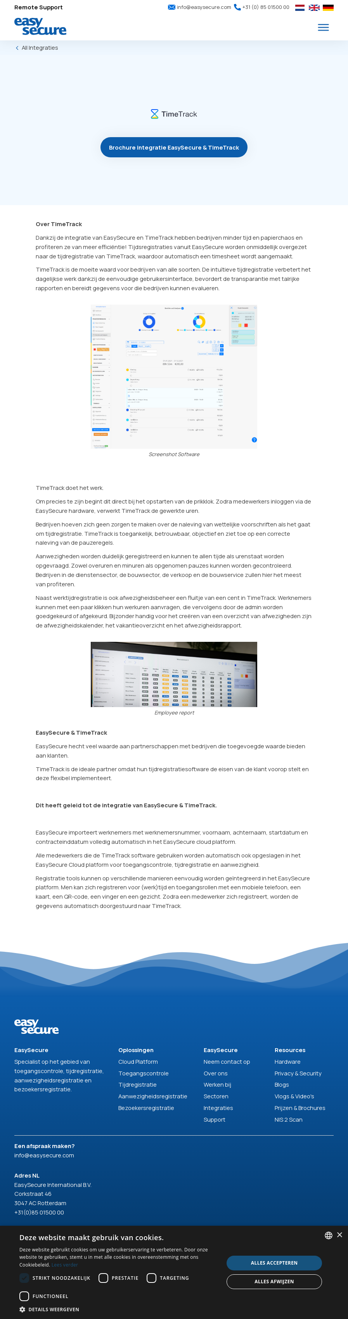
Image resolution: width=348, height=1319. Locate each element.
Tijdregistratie (137, 1084)
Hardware (288, 1061)
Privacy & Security (298, 1073)
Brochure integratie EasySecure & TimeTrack (174, 147)
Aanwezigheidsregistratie (152, 1096)
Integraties (218, 1108)
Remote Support (38, 7)
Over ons (216, 1073)
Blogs (282, 1084)
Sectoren (216, 1096)
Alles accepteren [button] (274, 1263)
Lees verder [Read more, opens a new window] (65, 1265)
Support (214, 1119)
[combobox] (328, 1235)
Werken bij (217, 1084)
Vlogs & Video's (294, 1096)
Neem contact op (227, 1061)
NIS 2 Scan (289, 1119)
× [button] (339, 1235)
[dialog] (174, 1272)
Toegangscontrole (143, 1073)
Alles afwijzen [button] (274, 1281)
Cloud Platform (138, 1061)
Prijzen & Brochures (300, 1108)
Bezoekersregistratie (146, 1108)
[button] (323, 27)
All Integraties (40, 47)
